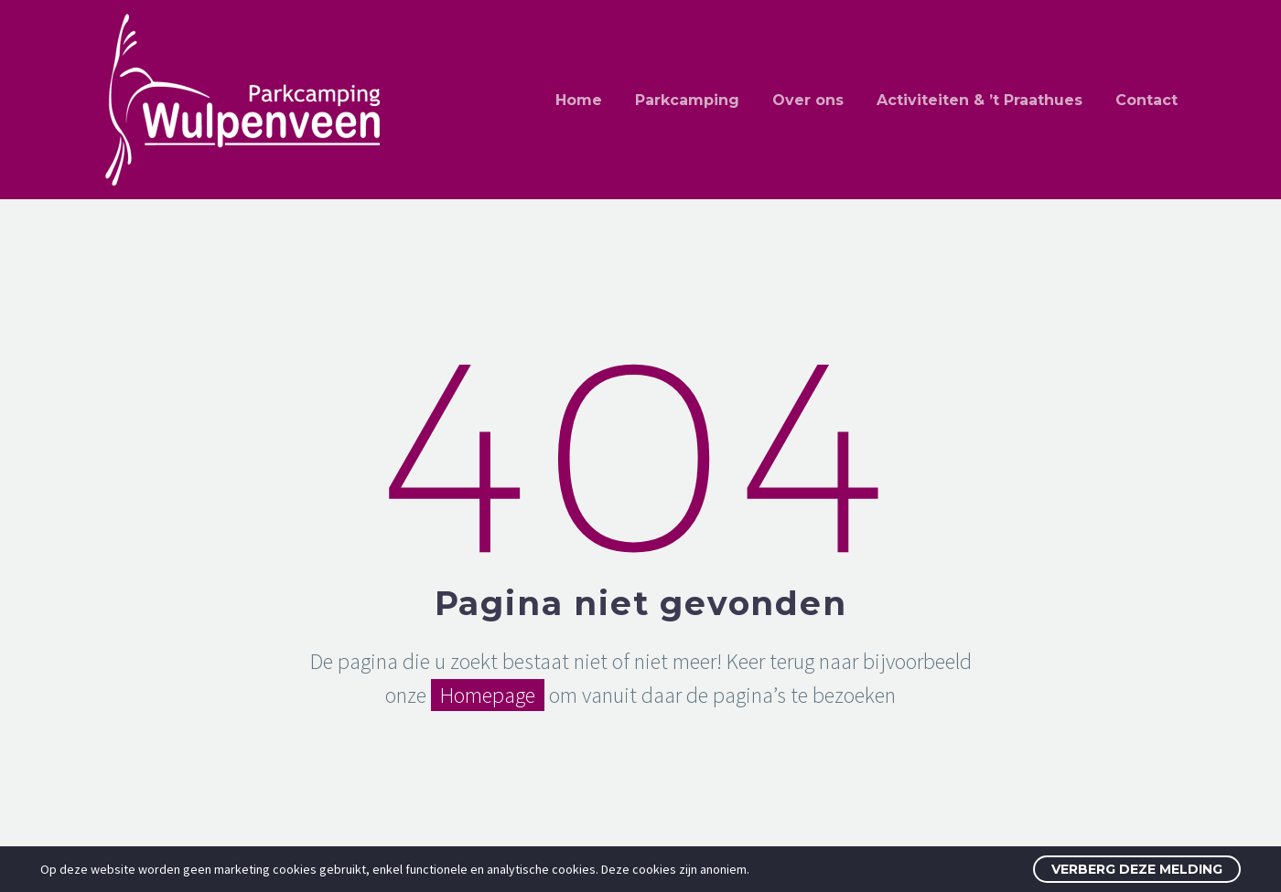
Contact (1146, 100)
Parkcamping (687, 100)
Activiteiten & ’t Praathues (979, 100)
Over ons (808, 100)
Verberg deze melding (1136, 869)
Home (578, 100)
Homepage (487, 695)
